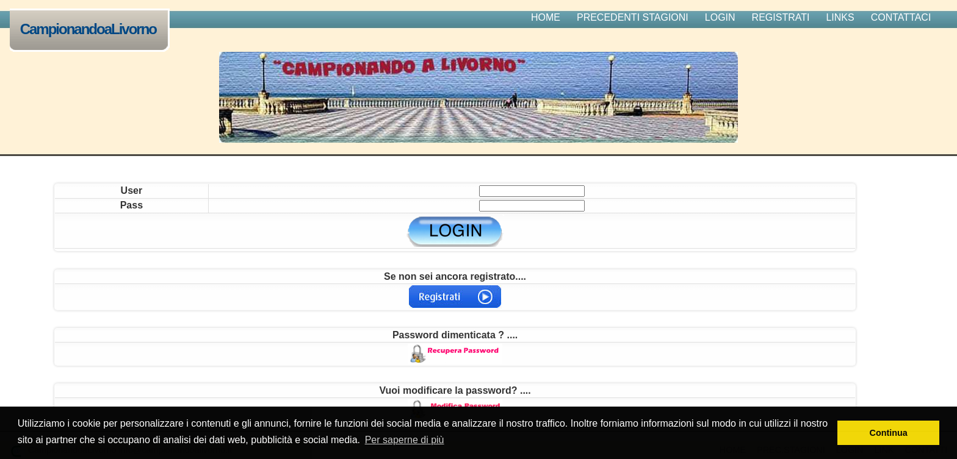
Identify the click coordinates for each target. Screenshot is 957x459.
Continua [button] (889, 433)
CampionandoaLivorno (91, 30)
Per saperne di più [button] (404, 440)
